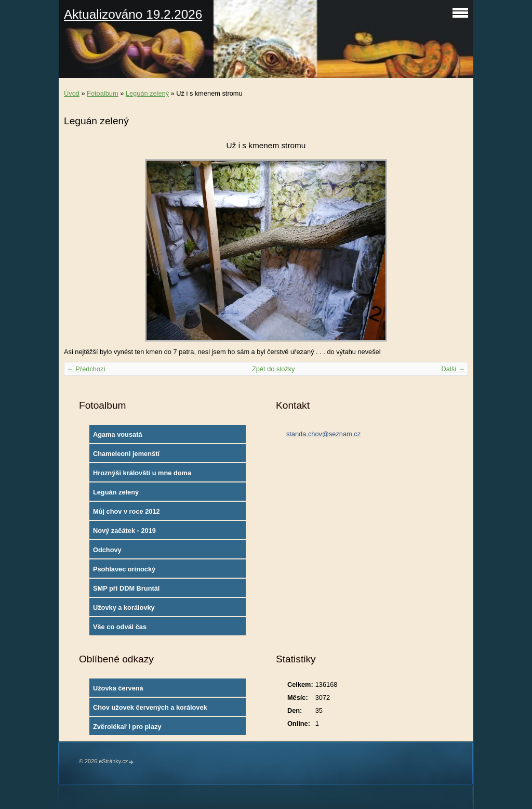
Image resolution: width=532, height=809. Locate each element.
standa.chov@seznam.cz (323, 434)
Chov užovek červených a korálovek (150, 707)
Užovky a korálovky (124, 607)
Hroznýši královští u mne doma (142, 473)
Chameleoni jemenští (126, 454)
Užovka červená (118, 688)
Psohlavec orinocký (124, 569)
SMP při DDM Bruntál (126, 588)
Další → (453, 369)
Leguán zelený (147, 93)
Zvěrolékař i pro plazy (127, 726)
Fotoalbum (102, 93)
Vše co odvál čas (120, 627)
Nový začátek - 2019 (124, 530)
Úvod (71, 93)
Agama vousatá (117, 434)
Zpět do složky (273, 369)
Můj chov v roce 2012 (126, 511)
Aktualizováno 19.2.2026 (133, 14)
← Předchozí (86, 369)
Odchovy (107, 550)
